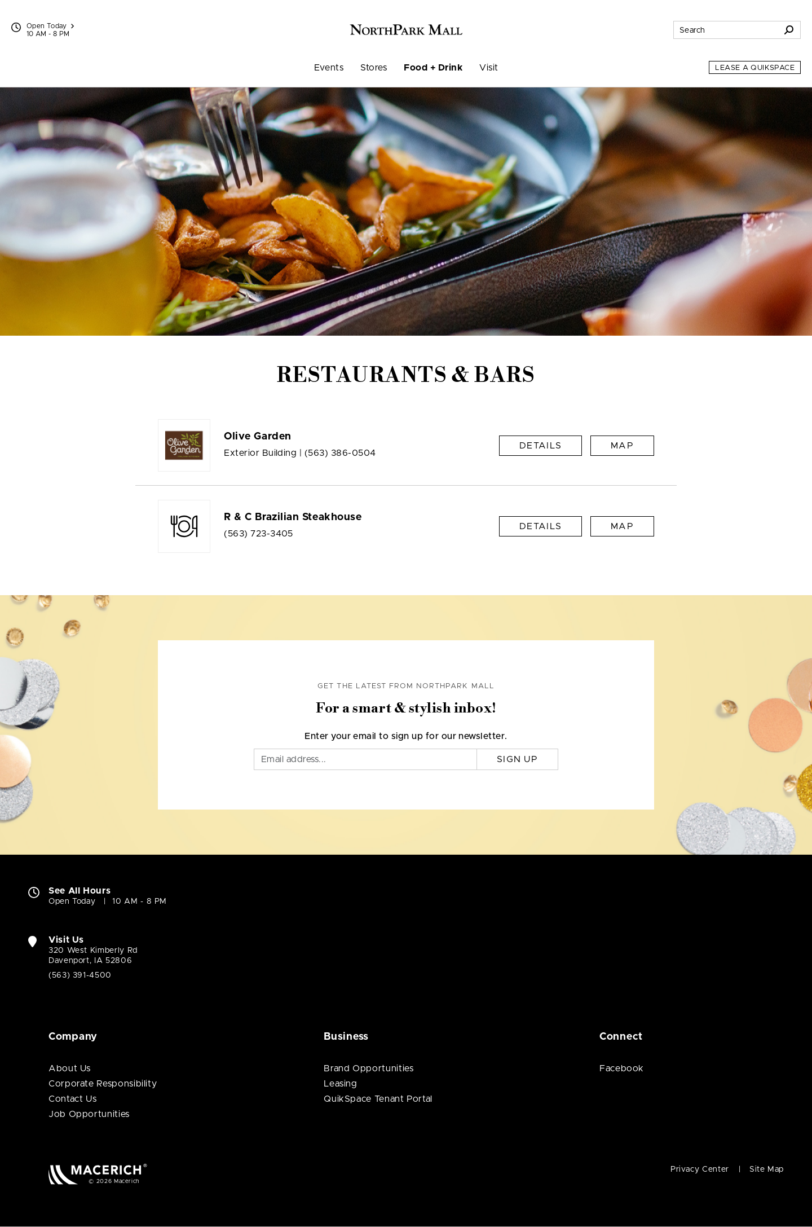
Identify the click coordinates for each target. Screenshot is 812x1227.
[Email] (365, 759)
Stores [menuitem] (373, 67)
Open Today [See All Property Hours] (50, 26)
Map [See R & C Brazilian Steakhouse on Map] (622, 526)
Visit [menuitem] (488, 67)
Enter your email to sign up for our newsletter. (406, 736)
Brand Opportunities (368, 1068)
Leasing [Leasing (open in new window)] (340, 1083)
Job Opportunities (89, 1114)
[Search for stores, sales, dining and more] (725, 30)
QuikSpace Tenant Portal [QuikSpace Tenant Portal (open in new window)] (378, 1098)
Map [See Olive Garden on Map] (622, 445)
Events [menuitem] (329, 67)
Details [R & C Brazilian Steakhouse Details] (540, 526)
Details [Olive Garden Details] (540, 445)
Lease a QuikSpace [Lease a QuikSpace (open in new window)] (755, 68)
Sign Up (517, 759)
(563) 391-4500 (80, 975)
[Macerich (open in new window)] (97, 1174)
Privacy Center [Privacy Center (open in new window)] (699, 1169)
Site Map (766, 1169)
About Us (69, 1068)
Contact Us (72, 1098)
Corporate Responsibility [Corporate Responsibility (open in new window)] (102, 1083)
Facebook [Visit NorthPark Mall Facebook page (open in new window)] (621, 1068)
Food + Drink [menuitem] (433, 67)
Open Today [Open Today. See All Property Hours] (71, 901)
